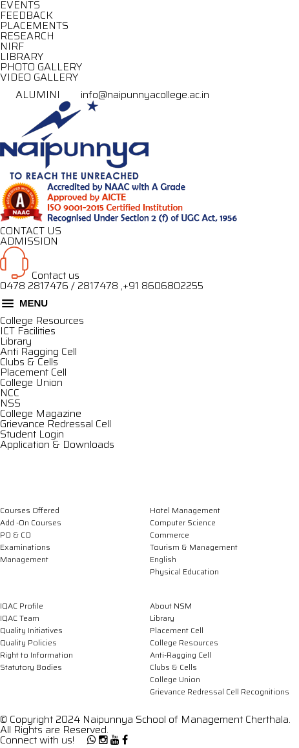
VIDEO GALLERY (39, 77)
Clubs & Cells (29, 362)
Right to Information (36, 655)
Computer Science (183, 522)
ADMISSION (29, 241)
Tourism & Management (194, 547)
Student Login (32, 434)
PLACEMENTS (34, 25)
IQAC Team (19, 618)
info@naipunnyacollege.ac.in (136, 94)
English (163, 559)
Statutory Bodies (31, 667)
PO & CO (15, 535)
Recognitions (265, 691)
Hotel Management (185, 510)
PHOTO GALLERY (41, 67)
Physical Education (184, 571)
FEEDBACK (26, 15)
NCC (9, 393)
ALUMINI (31, 94)
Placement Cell (33, 372)
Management (24, 559)
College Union (31, 382)
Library (16, 341)
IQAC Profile (21, 606)
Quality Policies (28, 642)
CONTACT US (30, 231)
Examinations (25, 547)
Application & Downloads (57, 444)
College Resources (42, 320)
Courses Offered (29, 510)
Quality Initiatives (31, 630)
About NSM (171, 606)
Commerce (169, 535)
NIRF (12, 46)
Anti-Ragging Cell (180, 655)
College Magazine (40, 413)
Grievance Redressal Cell (55, 424)
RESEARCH (27, 36)
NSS (10, 403)
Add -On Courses (30, 522)
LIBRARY (21, 56)
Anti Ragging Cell (38, 351)
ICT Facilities (28, 331)
